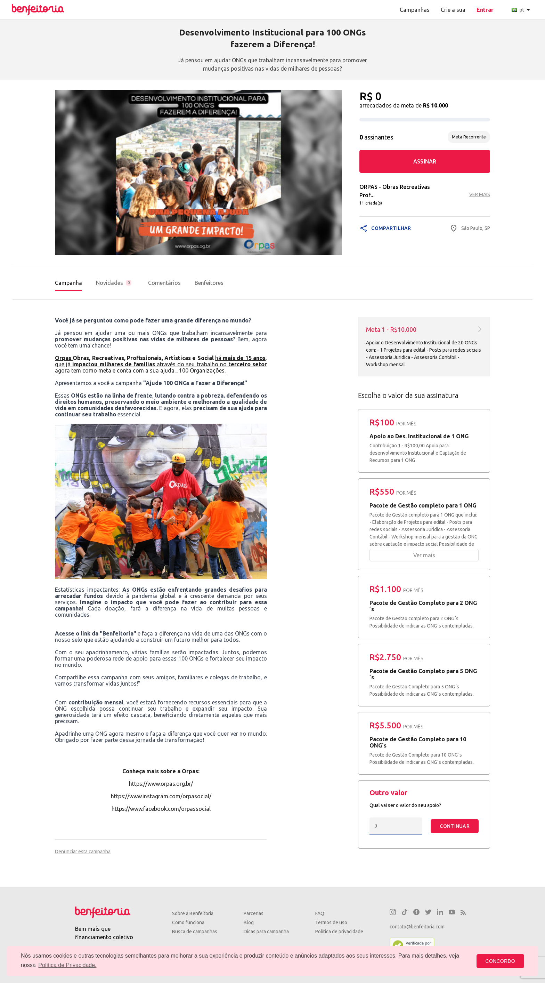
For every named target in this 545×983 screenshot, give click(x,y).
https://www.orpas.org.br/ (161, 784)
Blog (249, 922)
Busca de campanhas (194, 931)
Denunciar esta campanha (83, 851)
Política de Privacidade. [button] (67, 965)
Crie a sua (453, 10)
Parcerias (253, 913)
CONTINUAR (455, 826)
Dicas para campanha (266, 931)
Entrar (485, 10)
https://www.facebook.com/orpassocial (161, 809)
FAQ (319, 913)
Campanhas (415, 10)
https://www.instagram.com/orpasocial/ (161, 796)
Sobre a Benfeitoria (192, 913)
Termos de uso (331, 922)
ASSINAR (425, 161)
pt (522, 10)
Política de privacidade (339, 931)
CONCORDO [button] (500, 961)
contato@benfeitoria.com (417, 926)
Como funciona (188, 922)
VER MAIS (479, 194)
